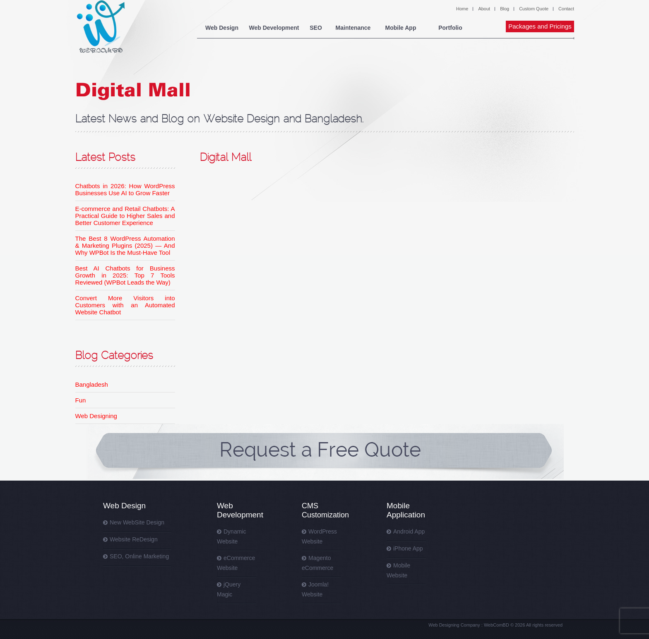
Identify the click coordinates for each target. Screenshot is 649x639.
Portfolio (450, 27)
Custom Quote (533, 8)
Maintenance (353, 27)
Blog (504, 8)
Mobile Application (406, 510)
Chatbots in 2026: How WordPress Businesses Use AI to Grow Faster (125, 189)
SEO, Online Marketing (139, 556)
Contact (566, 8)
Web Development (274, 27)
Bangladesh (91, 384)
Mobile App (400, 27)
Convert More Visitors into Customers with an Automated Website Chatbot (125, 305)
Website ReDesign (134, 539)
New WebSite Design (137, 522)
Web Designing (96, 415)
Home (462, 8)
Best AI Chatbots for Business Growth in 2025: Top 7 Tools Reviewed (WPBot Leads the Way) (125, 275)
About (484, 8)
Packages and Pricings (540, 26)
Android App (409, 531)
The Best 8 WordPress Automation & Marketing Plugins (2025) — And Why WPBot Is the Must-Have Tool (125, 245)
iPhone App (408, 548)
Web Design (221, 27)
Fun (80, 400)
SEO (316, 27)
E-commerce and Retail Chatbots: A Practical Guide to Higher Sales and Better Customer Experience (125, 215)
